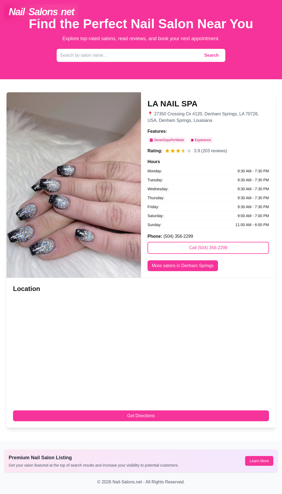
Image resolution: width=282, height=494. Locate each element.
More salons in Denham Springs (183, 265)
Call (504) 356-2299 (208, 247)
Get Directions (141, 415)
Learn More (259, 461)
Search (211, 55)
